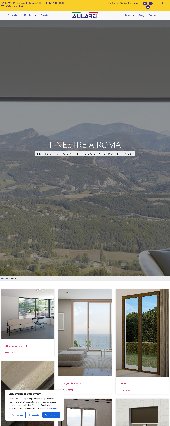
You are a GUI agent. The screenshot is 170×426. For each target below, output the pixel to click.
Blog (141, 15)
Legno (123, 383)
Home (4, 278)
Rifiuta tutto (34, 415)
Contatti (153, 15)
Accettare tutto (51, 415)
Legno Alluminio (72, 383)
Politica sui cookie (49, 408)
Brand (130, 15)
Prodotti (30, 15)
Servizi (45, 15)
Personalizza (17, 415)
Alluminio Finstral (16, 346)
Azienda (13, 15)
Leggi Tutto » (11, 353)
